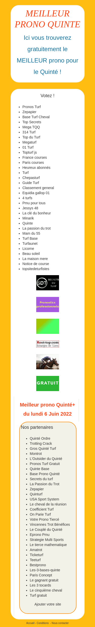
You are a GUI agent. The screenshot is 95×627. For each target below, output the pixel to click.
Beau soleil (31, 254)
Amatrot (36, 550)
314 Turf (29, 132)
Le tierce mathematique (48, 545)
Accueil (30, 623)
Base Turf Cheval (36, 117)
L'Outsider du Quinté (46, 459)
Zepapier (29, 112)
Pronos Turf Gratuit (45, 464)
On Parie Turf (40, 514)
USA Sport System (44, 499)
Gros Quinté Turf (43, 449)
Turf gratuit (38, 595)
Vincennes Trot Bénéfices (50, 524)
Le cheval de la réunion (48, 504)
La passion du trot (37, 228)
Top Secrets (32, 122)
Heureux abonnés (37, 168)
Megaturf (29, 142)
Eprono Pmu (40, 535)
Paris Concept (41, 575)
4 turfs (27, 198)
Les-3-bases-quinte (45, 570)
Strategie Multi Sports (47, 540)
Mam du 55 (31, 233)
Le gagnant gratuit (44, 580)
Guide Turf (31, 183)
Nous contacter (60, 623)
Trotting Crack (41, 443)
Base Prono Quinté (45, 474)
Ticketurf (36, 555)
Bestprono (38, 565)
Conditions (43, 623)
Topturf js (30, 152)
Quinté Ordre (40, 438)
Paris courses (33, 162)
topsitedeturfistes (36, 269)
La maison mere (35, 259)
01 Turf (28, 147)
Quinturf (36, 494)
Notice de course (36, 264)
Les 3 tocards (40, 585)
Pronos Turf (32, 107)
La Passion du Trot (45, 484)
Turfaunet (30, 243)
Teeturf (35, 560)
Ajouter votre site (47, 604)
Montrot (36, 454)
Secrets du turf (41, 479)
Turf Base (30, 238)
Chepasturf (31, 178)
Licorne (28, 249)
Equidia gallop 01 (36, 193)
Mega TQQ (31, 127)
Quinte (28, 223)
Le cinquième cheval (46, 590)
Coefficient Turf (42, 509)
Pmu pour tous (34, 203)
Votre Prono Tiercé (44, 519)
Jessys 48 (30, 208)
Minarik (28, 218)
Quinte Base (39, 469)
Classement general (38, 188)
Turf (26, 173)
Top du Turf (31, 137)
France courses (35, 157)
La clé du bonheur (37, 213)
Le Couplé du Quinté (46, 530)
